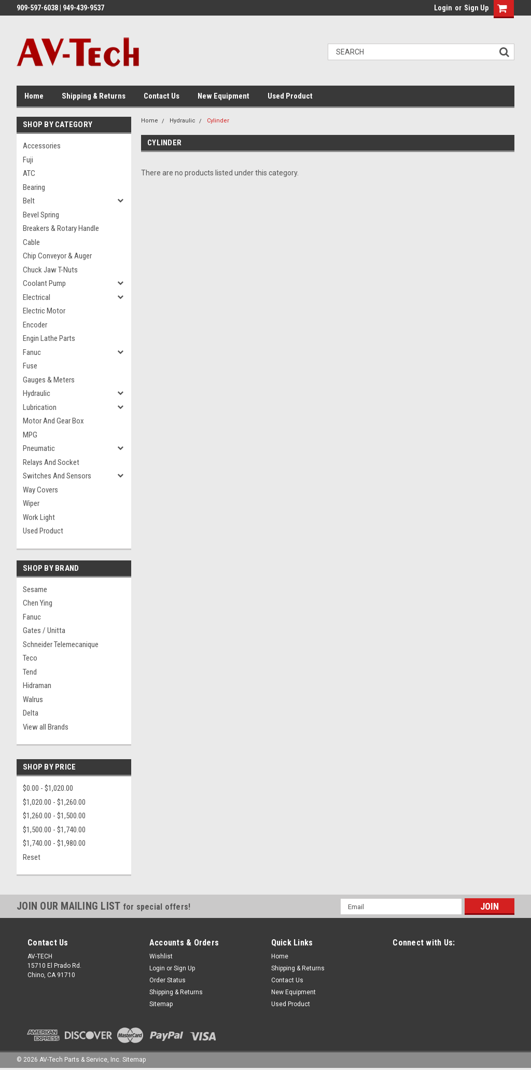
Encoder (35, 325)
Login (443, 8)
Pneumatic (39, 448)
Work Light (39, 517)
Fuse (30, 366)
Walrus (33, 699)
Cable (31, 242)
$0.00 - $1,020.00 (48, 788)
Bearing (34, 187)
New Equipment (223, 96)
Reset (31, 857)
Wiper (31, 503)
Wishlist (161, 956)
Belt (29, 200)
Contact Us (161, 96)
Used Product (290, 96)
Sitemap (161, 1004)
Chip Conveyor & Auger (57, 255)
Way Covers (40, 490)
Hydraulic (36, 393)
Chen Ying (37, 603)
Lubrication (40, 407)
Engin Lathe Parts (49, 338)
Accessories (42, 145)
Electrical (36, 297)
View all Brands (45, 727)
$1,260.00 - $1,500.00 (54, 815)
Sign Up (476, 8)
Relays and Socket (51, 462)
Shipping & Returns (93, 96)
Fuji (28, 159)
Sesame (35, 589)
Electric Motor (44, 310)
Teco (30, 658)
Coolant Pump (44, 283)
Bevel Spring (41, 215)
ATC (29, 173)
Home (34, 96)
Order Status (167, 980)
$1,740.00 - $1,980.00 (54, 843)
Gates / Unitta (44, 630)
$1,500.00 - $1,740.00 (54, 829)
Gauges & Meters (49, 380)
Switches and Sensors (57, 476)
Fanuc (32, 352)
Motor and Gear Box (53, 421)
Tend (30, 672)
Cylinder (218, 120)
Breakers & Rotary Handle (61, 228)
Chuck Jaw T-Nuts (50, 270)
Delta (30, 713)
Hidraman (37, 685)
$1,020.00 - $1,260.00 (54, 802)
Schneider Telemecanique (61, 644)
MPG (30, 435)
